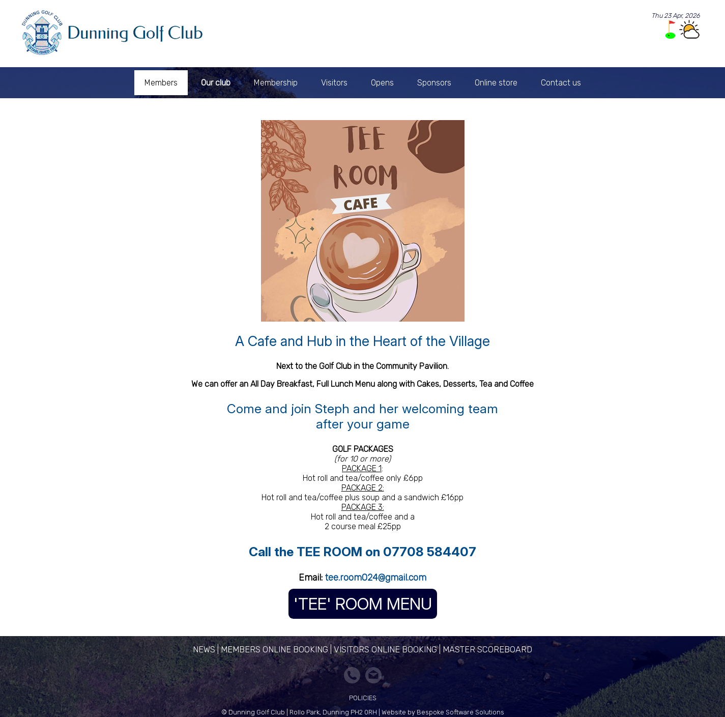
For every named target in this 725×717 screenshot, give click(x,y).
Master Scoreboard (487, 649)
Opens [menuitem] (382, 83)
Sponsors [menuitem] (434, 83)
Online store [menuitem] (496, 83)
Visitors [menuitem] (334, 83)
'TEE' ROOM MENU (363, 604)
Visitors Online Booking (385, 649)
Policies (362, 698)
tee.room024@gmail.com (375, 577)
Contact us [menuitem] (561, 83)
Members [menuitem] (161, 83)
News (204, 649)
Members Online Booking (274, 649)
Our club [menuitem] (215, 83)
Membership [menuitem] (276, 83)
